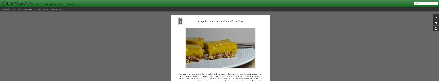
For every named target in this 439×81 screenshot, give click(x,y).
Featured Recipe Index (43, 9)
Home (14, 9)
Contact (55, 9)
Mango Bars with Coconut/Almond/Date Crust (220, 12)
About (61, 9)
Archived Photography (25, 9)
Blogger (252, 79)
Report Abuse (258, 79)
